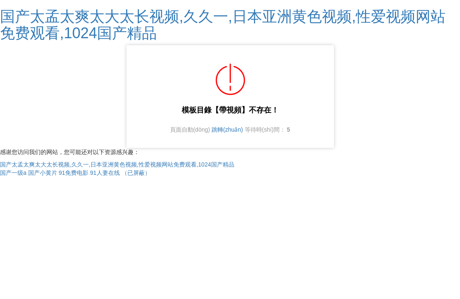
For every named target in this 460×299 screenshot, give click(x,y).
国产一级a (13, 172)
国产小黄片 (42, 172)
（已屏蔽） (136, 172)
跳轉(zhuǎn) (227, 129)
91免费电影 (74, 172)
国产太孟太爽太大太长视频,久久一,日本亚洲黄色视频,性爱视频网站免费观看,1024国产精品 (222, 25)
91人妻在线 (105, 172)
